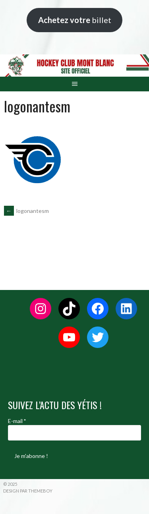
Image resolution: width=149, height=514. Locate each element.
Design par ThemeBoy (27, 490)
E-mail (17, 420)
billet (74, 20)
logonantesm (26, 210)
